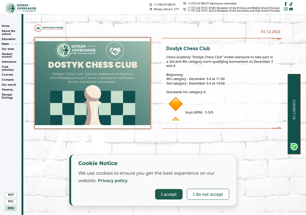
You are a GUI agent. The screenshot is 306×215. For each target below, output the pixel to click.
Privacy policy (113, 180)
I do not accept (208, 194)
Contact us (294, 110)
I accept (169, 194)
